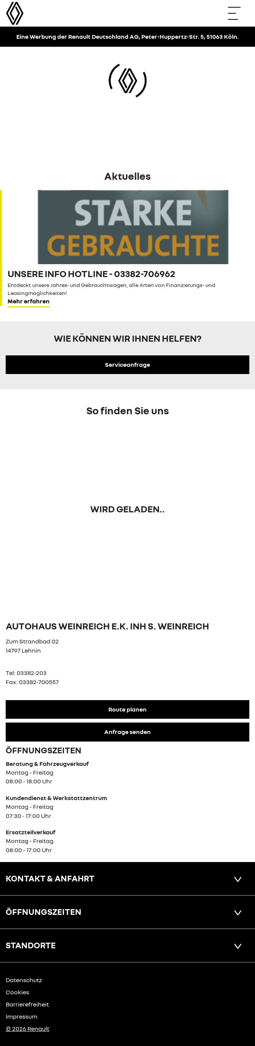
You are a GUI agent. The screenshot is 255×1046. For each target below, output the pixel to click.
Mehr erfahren (29, 301)
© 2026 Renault (27, 1028)
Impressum (22, 1016)
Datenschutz (24, 980)
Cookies (17, 992)
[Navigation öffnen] (238, 13)
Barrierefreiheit (27, 1004)
